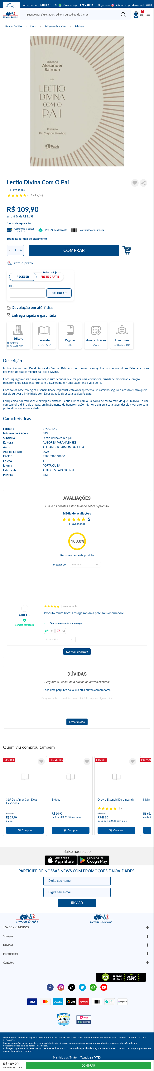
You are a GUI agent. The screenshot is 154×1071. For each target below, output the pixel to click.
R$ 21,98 (28, 216)
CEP (11, 286)
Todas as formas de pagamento (27, 238)
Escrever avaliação (77, 651)
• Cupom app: (78, 5)
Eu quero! (77, 903)
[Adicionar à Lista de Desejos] (135, 183)
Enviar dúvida (77, 721)
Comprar (74, 250)
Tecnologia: (90, 1057)
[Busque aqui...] (70, 15)
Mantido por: (65, 1057)
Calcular (59, 293)
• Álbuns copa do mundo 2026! (133, 5)
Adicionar (125, 250)
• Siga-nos (104, 5)
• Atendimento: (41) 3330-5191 (40, 5)
